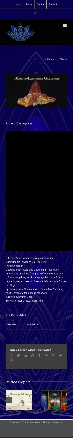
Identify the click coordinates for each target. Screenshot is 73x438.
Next (62, 59)
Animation (33, 324)
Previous (51, 59)
